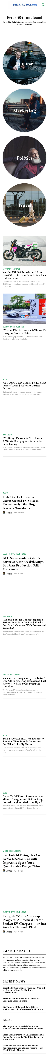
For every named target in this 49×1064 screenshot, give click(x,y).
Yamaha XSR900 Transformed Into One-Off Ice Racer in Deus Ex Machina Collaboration (24, 275)
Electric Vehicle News (13, 327)
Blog (5, 379)
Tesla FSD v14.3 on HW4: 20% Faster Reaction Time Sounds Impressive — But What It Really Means (23, 741)
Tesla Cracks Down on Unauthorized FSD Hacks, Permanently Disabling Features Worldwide (21, 502)
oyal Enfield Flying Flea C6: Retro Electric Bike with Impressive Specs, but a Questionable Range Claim (22, 860)
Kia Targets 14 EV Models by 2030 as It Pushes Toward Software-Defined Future (24, 385)
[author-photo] (4, 512)
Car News (7, 435)
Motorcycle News (11, 269)
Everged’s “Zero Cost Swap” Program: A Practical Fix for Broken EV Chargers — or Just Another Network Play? (24, 921)
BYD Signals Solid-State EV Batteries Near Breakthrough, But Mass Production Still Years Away (23, 563)
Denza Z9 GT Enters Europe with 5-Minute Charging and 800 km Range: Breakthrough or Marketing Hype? (23, 799)
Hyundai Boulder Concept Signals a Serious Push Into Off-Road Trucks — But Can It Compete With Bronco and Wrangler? (24, 624)
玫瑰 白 (9, 513)
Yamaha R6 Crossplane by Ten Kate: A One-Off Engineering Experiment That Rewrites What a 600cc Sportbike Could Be (24, 682)
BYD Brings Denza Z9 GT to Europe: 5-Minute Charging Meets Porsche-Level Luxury (23, 441)
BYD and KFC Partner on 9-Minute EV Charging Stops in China (24, 332)
